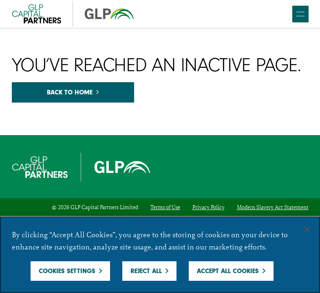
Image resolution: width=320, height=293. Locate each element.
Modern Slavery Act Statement (273, 207)
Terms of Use (165, 207)
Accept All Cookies (228, 271)
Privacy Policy (208, 207)
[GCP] (73, 14)
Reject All (146, 271)
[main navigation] (300, 14)
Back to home (73, 92)
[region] (160, 254)
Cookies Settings (67, 271)
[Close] (307, 229)
